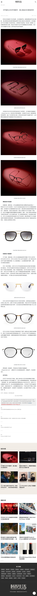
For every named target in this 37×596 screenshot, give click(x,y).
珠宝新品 (13, 571)
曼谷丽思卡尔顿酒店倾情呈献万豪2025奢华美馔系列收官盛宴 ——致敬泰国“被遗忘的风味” (9, 539)
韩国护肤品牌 (3, 573)
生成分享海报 (18, 396)
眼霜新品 (3, 569)
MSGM (24, 573)
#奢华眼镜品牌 (11, 393)
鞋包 (1, 555)
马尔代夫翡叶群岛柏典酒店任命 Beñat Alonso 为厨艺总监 (11, 409)
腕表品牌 (7, 569)
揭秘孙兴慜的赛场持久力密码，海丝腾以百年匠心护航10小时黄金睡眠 (13, 418)
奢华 (4, 5)
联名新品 (12, 569)
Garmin (13, 575)
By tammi (2, 430)
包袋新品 (21, 569)
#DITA (2, 393)
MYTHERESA (32, 575)
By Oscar (2, 412)
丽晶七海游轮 (8, 575)
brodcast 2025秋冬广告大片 (6, 436)
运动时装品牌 (19, 573)
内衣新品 (28, 571)
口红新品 (23, 578)
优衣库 (15, 578)
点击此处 (30, 402)
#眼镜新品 (6, 393)
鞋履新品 (14, 573)
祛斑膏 (2, 578)
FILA (23, 575)
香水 (20, 555)
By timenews (21, 469)
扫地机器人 (32, 569)
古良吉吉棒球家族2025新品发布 (8, 557)
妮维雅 (27, 575)
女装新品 (3, 571)
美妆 (1, 515)
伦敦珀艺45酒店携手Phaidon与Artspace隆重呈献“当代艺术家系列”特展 (27, 539)
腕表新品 (3, 575)
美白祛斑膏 (19, 571)
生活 (1, 416)
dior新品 (23, 571)
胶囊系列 (29, 573)
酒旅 (1, 407)
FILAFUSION (19, 575)
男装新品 (17, 569)
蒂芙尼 (6, 578)
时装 (1, 425)
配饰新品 (10, 578)
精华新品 (9, 573)
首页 (1, 5)
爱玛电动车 (27, 569)
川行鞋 (19, 578)
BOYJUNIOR (8, 571)
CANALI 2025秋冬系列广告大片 (6, 427)
